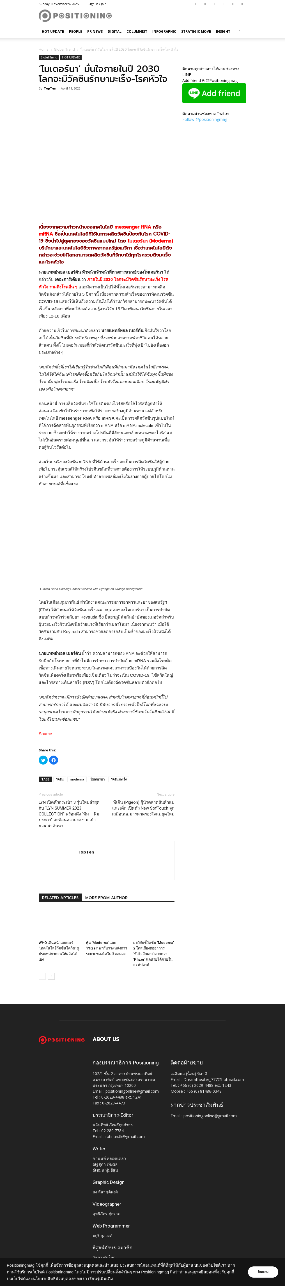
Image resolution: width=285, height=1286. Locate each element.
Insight (223, 31)
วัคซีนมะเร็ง (119, 779)
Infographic (164, 31)
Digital (114, 31)
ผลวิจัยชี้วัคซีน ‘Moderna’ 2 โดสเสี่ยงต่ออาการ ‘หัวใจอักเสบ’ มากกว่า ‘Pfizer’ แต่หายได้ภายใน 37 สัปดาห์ (153, 954)
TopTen (50, 88)
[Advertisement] (106, 203)
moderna (77, 779)
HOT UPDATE (53, 31)
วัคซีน (60, 779)
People (75, 31)
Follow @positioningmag (204, 119)
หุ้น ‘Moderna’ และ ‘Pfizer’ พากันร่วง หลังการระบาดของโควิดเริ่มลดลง (106, 948)
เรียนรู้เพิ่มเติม (100, 1278)
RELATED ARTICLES (60, 898)
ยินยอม (263, 1272)
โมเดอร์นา (97, 779)
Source (45, 733)
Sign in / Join (97, 4)
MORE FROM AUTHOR (106, 898)
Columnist (137, 31)
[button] (239, 31)
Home (44, 49)
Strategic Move (196, 31)
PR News (95, 31)
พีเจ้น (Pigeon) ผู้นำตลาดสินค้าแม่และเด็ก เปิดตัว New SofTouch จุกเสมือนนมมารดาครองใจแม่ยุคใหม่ (143, 808)
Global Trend (64, 49)
